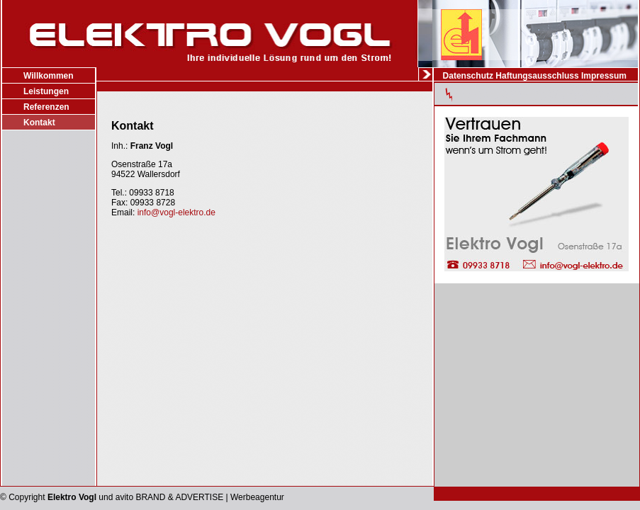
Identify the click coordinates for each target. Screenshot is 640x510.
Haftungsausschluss (536, 76)
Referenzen (46, 107)
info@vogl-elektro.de (176, 212)
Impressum (604, 76)
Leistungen (46, 91)
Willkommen (48, 76)
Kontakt (39, 123)
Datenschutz (468, 76)
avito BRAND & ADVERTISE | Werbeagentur (200, 497)
